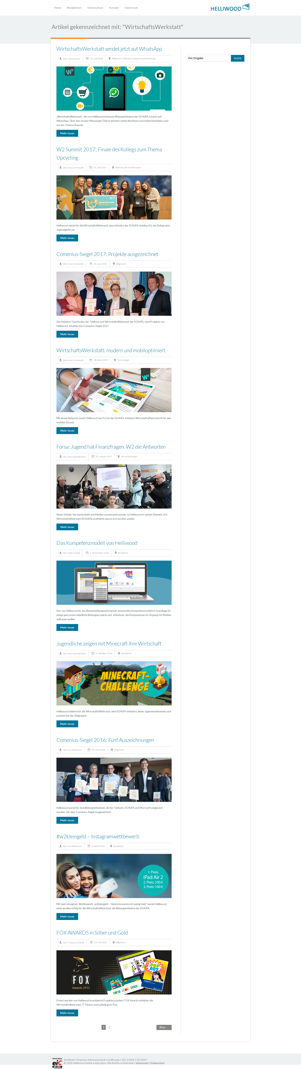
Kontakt (114, 7)
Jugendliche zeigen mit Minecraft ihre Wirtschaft (108, 643)
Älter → (164, 1027)
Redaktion (123, 553)
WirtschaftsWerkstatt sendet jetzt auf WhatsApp (109, 49)
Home (57, 7)
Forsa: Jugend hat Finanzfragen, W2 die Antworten (111, 446)
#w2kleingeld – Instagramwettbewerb (97, 836)
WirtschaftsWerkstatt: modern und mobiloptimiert (110, 350)
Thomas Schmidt (76, 942)
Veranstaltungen (132, 167)
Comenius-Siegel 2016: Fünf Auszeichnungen (105, 740)
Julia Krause (74, 58)
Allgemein (117, 58)
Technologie (123, 360)
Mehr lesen (67, 133)
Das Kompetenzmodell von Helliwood (96, 543)
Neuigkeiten (74, 7)
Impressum (131, 7)
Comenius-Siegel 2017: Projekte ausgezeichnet (107, 254)
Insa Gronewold (76, 167)
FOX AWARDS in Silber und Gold (92, 932)
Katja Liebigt (74, 553)
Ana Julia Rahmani (77, 456)
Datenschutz (95, 7)
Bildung (127, 58)
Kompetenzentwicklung (143, 58)
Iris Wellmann (75, 750)
